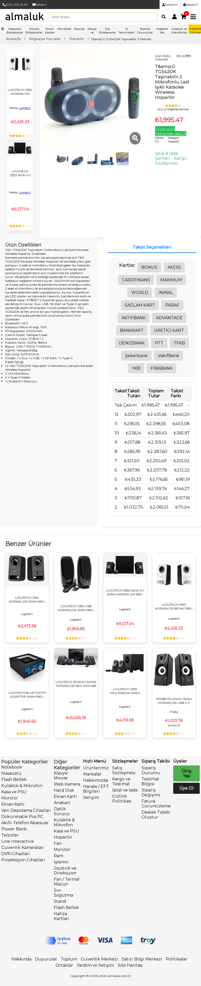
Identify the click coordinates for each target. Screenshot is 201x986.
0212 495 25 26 (15, 4)
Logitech (25, 108)
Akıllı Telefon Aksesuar (25, 822)
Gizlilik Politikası (122, 799)
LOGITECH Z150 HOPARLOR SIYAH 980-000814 (27, 599)
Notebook (11, 767)
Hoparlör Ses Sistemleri (162, 32)
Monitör (9, 798)
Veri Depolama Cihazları (26, 810)
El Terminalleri (126, 30)
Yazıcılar (79, 29)
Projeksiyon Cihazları (23, 859)
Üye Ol (186, 788)
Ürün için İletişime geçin (170, 131)
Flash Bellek (14, 779)
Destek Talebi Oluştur (156, 815)
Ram (58, 855)
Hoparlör (63, 837)
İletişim (39, 4)
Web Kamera (67, 784)
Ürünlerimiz (96, 767)
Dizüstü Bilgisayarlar (34, 30)
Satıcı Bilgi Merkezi (142, 959)
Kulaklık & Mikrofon (21, 785)
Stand (60, 901)
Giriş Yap (186, 773)
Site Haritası (130, 965)
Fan (58, 843)
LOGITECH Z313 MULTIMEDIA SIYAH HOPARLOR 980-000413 (125, 691)
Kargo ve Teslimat (121, 781)
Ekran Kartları (50, 30)
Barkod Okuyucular (145, 30)
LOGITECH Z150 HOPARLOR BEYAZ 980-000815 (20, 92)
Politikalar (176, 959)
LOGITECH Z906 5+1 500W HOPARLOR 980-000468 (76, 684)
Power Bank (14, 829)
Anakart (62, 802)
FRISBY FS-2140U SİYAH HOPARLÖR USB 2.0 (174, 701)
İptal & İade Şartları (166, 156)
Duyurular (46, 959)
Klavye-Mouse (61, 775)
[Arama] (162, 17)
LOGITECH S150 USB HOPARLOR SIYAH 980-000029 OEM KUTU (76, 608)
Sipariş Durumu (151, 770)
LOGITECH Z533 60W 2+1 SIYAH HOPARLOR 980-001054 (20, 173)
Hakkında (21, 959)
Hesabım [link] (170, 4)
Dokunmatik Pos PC (22, 816)
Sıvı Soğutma (63, 893)
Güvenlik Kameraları (22, 847)
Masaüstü (11, 773)
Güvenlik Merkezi (99, 959)
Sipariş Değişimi (151, 792)
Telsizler (10, 835)
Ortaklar (64, 965)
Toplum (69, 959)
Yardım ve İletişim (95, 965)
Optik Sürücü (62, 811)
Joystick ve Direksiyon (65, 870)
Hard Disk (64, 790)
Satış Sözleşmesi (123, 770)
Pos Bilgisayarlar (107, 30)
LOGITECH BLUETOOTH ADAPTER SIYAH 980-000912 (27, 694)
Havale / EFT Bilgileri (96, 789)
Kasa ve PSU (14, 791)
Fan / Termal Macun (67, 882)
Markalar (92, 774)
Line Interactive (17, 841)
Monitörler (64, 29)
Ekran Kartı (12, 804)
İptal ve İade (125, 790)
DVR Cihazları (15, 853)
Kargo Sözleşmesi (171, 161)
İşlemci (61, 861)
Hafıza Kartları (61, 916)
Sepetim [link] (190, 4)
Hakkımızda (95, 780)
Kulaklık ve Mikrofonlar (179, 30)
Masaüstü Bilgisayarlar (14, 30)
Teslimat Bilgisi (150, 781)
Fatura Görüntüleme (156, 803)
